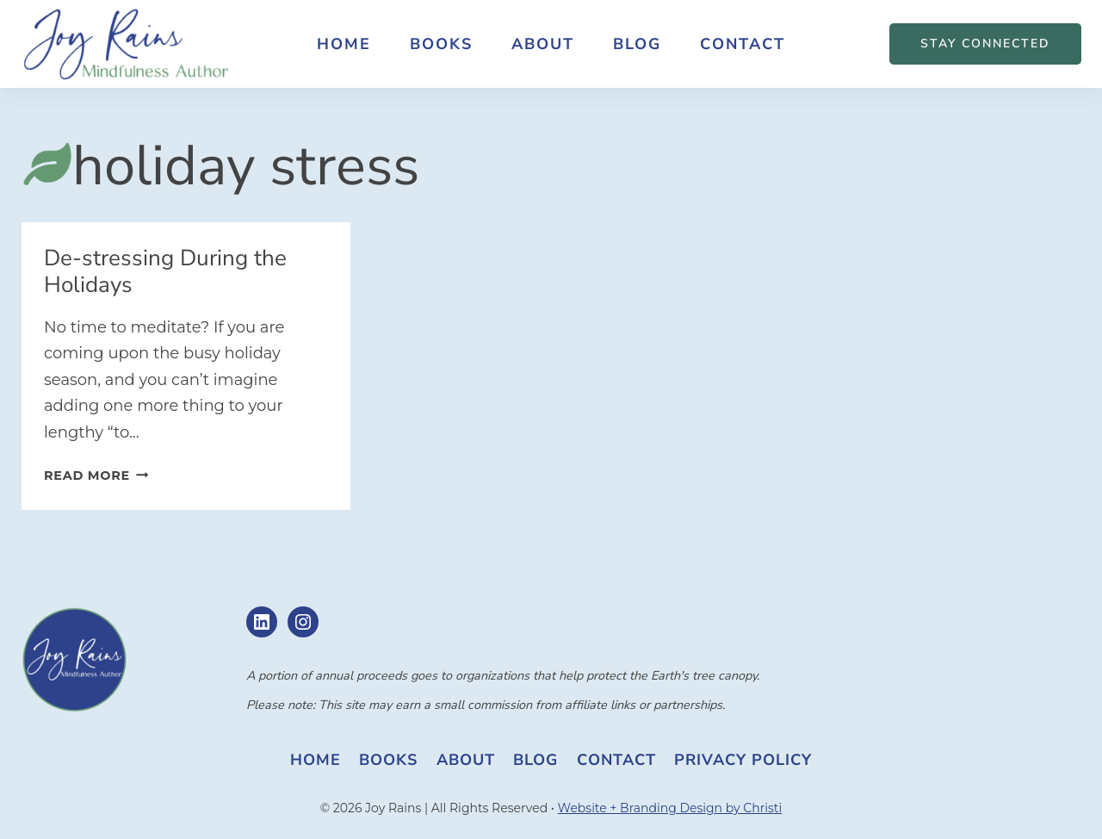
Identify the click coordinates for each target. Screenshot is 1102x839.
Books (441, 44)
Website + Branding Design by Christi (670, 808)
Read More (96, 475)
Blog (637, 44)
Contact (742, 44)
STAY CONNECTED (985, 43)
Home (344, 44)
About (542, 44)
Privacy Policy (743, 759)
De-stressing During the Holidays (165, 271)
